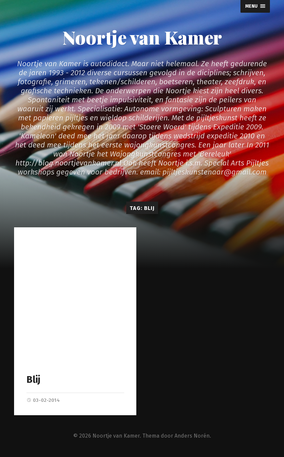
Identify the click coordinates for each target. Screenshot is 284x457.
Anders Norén (192, 436)
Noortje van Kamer (142, 37)
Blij (33, 379)
